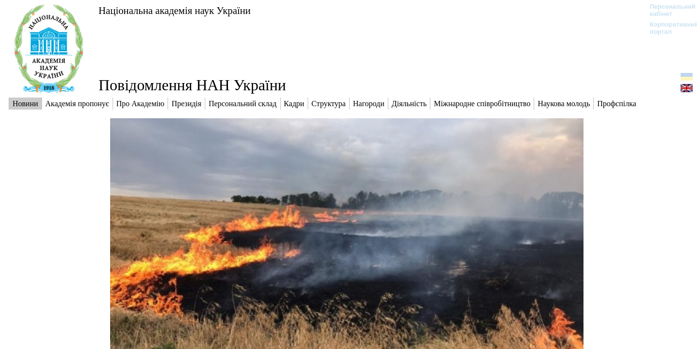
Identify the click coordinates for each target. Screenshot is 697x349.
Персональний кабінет (668, 10)
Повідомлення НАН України (192, 85)
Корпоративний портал (668, 28)
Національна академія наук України (175, 10)
